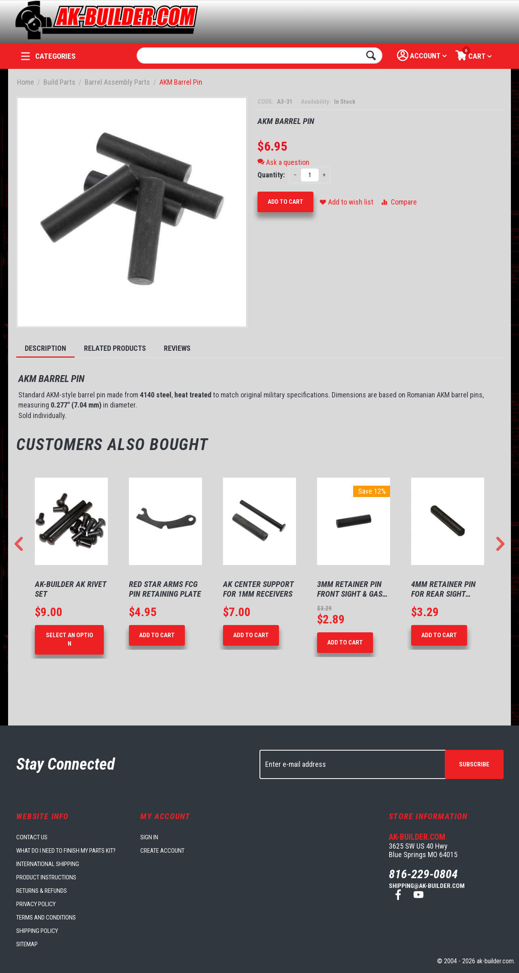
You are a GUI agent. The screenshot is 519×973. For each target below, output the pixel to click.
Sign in (149, 837)
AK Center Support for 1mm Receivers (258, 589)
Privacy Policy (36, 904)
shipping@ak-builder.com (427, 886)
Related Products (115, 348)
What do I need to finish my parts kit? (66, 850)
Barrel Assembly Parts (117, 82)
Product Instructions (46, 877)
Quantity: (271, 175)
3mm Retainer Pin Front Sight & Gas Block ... (349, 589)
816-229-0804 (423, 874)
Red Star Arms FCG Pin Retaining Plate (165, 589)
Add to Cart (285, 201)
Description (45, 348)
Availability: (316, 101)
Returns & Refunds (41, 890)
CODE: (266, 101)
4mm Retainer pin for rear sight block (443, 589)
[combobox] (260, 55)
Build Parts (59, 82)
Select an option (69, 639)
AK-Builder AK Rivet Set (70, 589)
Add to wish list (346, 202)
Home (25, 82)
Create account (162, 850)
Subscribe (474, 764)
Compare (398, 202)
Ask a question (283, 162)
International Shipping (47, 864)
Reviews (177, 348)
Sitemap (27, 944)
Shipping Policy (37, 931)
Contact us (31, 837)
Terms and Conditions (46, 917)
